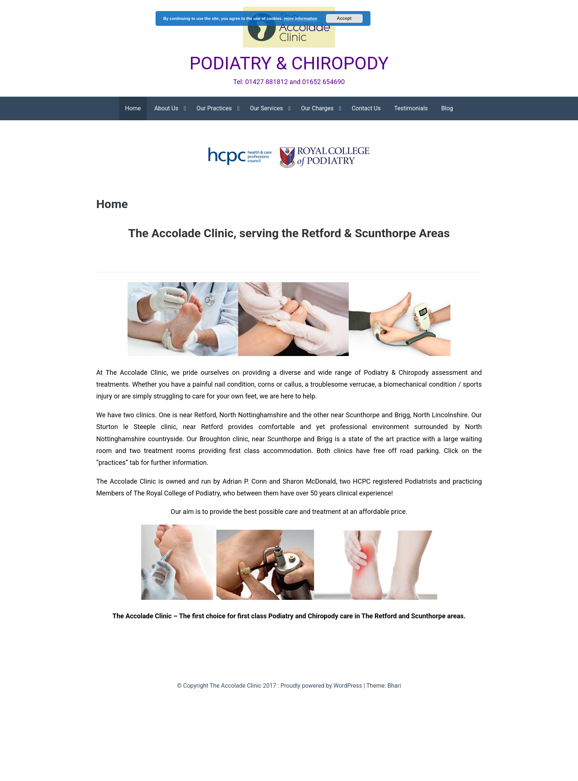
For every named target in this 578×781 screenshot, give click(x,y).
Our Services (266, 108)
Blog (447, 108)
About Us (166, 108)
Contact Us (366, 108)
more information (300, 18)
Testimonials (411, 108)
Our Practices (214, 108)
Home (133, 108)
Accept (344, 18)
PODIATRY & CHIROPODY (289, 63)
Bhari (394, 685)
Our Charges (317, 108)
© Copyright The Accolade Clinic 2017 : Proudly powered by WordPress (270, 685)
